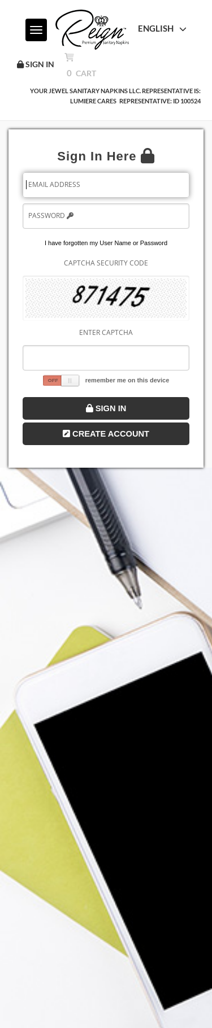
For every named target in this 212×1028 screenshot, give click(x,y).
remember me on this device (127, 380)
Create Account (106, 433)
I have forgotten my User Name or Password (106, 242)
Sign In (106, 408)
